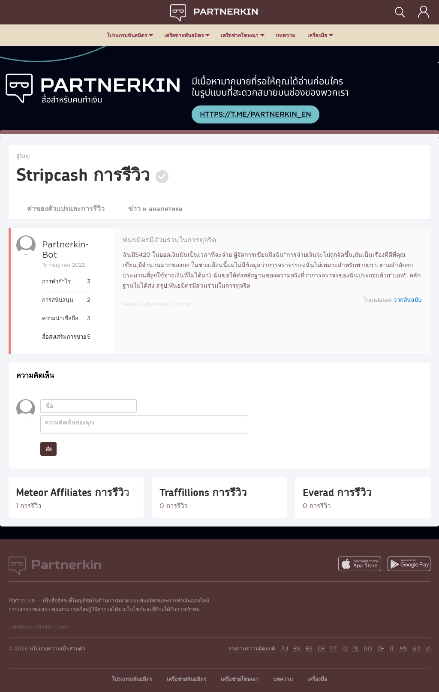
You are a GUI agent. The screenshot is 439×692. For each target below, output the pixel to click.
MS (403, 649)
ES (309, 649)
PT (333, 649)
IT (392, 649)
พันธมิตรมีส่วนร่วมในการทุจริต (169, 240)
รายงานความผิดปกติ (252, 649)
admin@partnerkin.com (38, 627)
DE (321, 649)
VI (427, 649)
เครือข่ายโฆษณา (240, 35)
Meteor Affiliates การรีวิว (72, 492)
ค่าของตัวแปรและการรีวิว (66, 208)
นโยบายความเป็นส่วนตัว (57, 649)
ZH (381, 649)
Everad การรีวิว (337, 492)
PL (355, 649)
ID (344, 649)
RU (284, 649)
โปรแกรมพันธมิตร (127, 35)
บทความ (285, 35)
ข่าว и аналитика (156, 208)
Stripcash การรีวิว (83, 174)
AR (416, 649)
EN (297, 649)
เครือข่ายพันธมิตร (184, 35)
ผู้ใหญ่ (23, 156)
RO (368, 649)
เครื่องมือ (317, 35)
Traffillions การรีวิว (203, 492)
